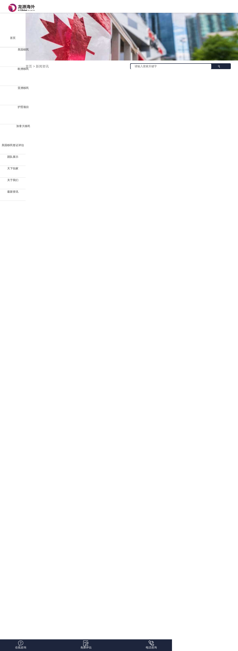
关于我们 (12, 180)
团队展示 (12, 156)
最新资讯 (12, 191)
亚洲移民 (23, 88)
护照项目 (23, 107)
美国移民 (23, 49)
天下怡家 (12, 168)
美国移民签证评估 (13, 145)
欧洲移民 (23, 68)
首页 (13, 38)
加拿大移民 (23, 126)
